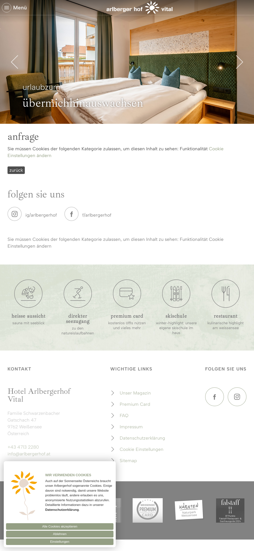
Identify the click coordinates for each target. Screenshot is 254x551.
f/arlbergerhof (96, 215)
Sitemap (128, 460)
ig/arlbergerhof (41, 215)
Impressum (131, 426)
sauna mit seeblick (28, 323)
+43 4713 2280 (23, 447)
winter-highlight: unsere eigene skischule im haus (176, 328)
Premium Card (135, 404)
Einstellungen (59, 541)
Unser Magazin (135, 393)
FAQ (124, 415)
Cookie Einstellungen (141, 449)
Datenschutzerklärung (142, 438)
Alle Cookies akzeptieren (59, 526)
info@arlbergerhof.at (29, 454)
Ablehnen (60, 534)
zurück (16, 170)
